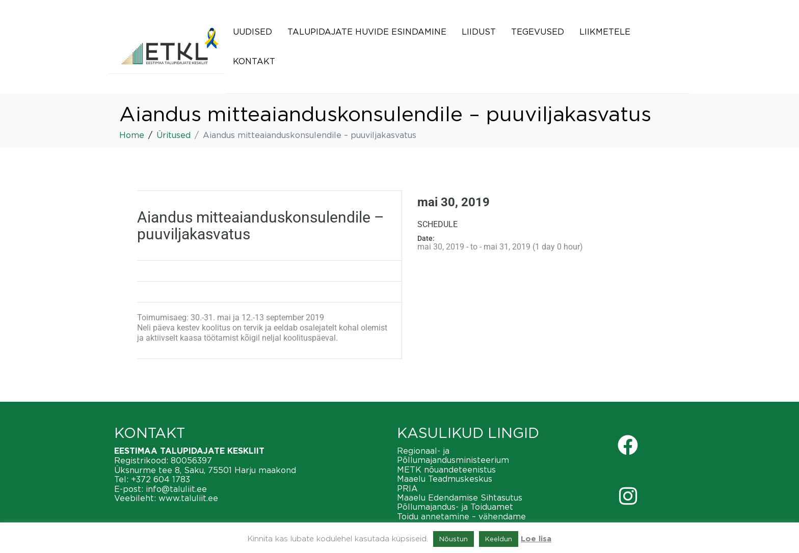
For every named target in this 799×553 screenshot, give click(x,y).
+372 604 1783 (160, 479)
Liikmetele (604, 31)
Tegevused (537, 31)
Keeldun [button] (498, 538)
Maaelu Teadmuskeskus (444, 478)
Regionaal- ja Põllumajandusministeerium (453, 455)
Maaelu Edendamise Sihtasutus (459, 497)
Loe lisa (536, 539)
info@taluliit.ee (176, 488)
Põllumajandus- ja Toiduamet (455, 506)
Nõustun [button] (453, 538)
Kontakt (254, 61)
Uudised (252, 31)
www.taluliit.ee (188, 498)
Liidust (479, 31)
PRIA (407, 488)
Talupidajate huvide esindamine (366, 31)
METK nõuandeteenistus (446, 469)
